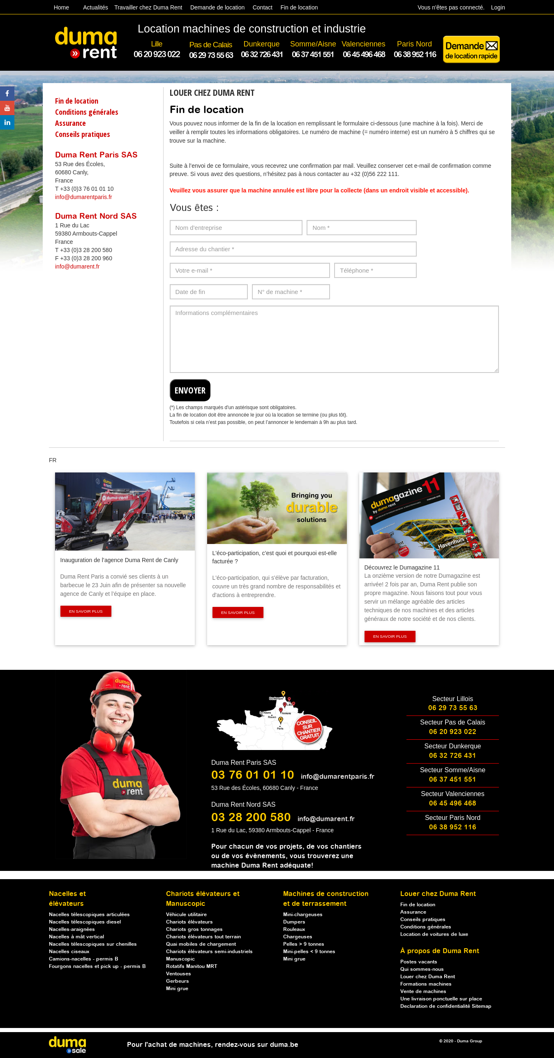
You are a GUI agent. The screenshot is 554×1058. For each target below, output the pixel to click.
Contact (262, 7)
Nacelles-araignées (72, 929)
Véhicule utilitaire (186, 914)
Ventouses (178, 974)
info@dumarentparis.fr (83, 197)
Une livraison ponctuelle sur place (441, 999)
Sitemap (482, 1006)
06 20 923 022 (452, 732)
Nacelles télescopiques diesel (85, 922)
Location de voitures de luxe (434, 934)
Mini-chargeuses (303, 914)
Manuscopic (180, 959)
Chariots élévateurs (189, 922)
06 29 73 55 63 (453, 708)
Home (61, 7)
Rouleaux (294, 929)
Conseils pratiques (82, 134)
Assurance (70, 123)
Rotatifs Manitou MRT (191, 966)
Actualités (96, 7)
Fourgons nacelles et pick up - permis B (97, 966)
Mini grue (177, 988)
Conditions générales (86, 112)
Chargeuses (297, 937)
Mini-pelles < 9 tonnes (309, 951)
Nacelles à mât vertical (76, 937)
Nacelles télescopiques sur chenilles (93, 944)
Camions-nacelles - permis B (83, 959)
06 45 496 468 (452, 803)
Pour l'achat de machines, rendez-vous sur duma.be (212, 1045)
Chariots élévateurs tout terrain (203, 937)
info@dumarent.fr (77, 266)
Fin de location (298, 7)
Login (498, 7)
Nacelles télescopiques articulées (89, 914)
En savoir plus (86, 611)
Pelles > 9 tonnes (303, 944)
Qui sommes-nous (422, 969)
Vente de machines (423, 991)
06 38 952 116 (452, 827)
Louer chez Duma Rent (427, 976)
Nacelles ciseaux (69, 951)
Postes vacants (418, 962)
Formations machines (426, 984)
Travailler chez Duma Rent (147, 7)
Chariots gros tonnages (194, 929)
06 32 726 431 (452, 755)
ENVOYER (190, 390)
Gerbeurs (177, 981)
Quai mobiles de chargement (201, 944)
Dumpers (294, 922)
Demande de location (217, 7)
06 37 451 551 (452, 779)
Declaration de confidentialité (436, 1006)
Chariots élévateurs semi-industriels (209, 951)
